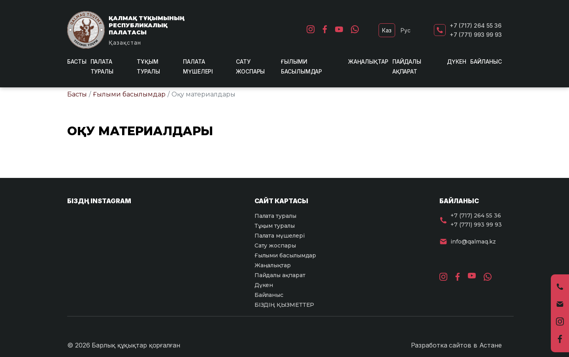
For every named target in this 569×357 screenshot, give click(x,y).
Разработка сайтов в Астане (456, 345)
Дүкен (456, 61)
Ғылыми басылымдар (129, 94)
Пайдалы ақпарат (279, 275)
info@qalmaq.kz (473, 241)
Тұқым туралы (274, 225)
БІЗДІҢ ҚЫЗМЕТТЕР (284, 304)
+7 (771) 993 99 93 (476, 34)
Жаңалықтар (368, 61)
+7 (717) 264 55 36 (475, 25)
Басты (77, 61)
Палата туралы (275, 215)
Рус (406, 30)
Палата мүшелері (279, 235)
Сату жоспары (275, 245)
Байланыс (486, 61)
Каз (387, 30)
